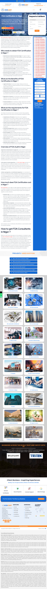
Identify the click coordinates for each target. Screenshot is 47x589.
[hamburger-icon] (34, 10)
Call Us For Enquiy (41, 491)
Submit (37, 30)
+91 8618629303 (7, 5)
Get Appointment (38, 5)
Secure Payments (17, 491)
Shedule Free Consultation (8, 28)
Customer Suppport (29, 492)
